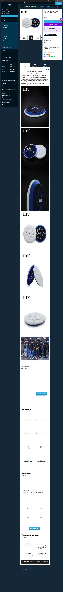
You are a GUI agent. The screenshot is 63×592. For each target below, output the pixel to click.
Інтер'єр (4, 29)
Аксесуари (5, 38)
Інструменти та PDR (7, 47)
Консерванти (5, 31)
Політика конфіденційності (39, 569)
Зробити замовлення (35, 528)
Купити (52, 21)
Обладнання (5, 42)
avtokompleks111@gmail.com (8, 101)
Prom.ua (37, 566)
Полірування (5, 36)
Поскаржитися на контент (29, 569)
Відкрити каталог (41, 393)
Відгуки (3, 52)
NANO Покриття (6, 34)
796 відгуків (52, 0)
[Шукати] (17, 16)
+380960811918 (36, 561)
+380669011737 (44, 561)
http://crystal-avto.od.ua (8, 99)
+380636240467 (28, 561)
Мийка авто (5, 25)
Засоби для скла (6, 40)
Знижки (38, 2)
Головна (21, 2)
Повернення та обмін (6, 57)
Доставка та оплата (6, 55)
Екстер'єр (5, 27)
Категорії (26, 2)
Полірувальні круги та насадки (29, 6)
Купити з (52, 24)
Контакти (33, 2)
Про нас (3, 50)
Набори (4, 45)
